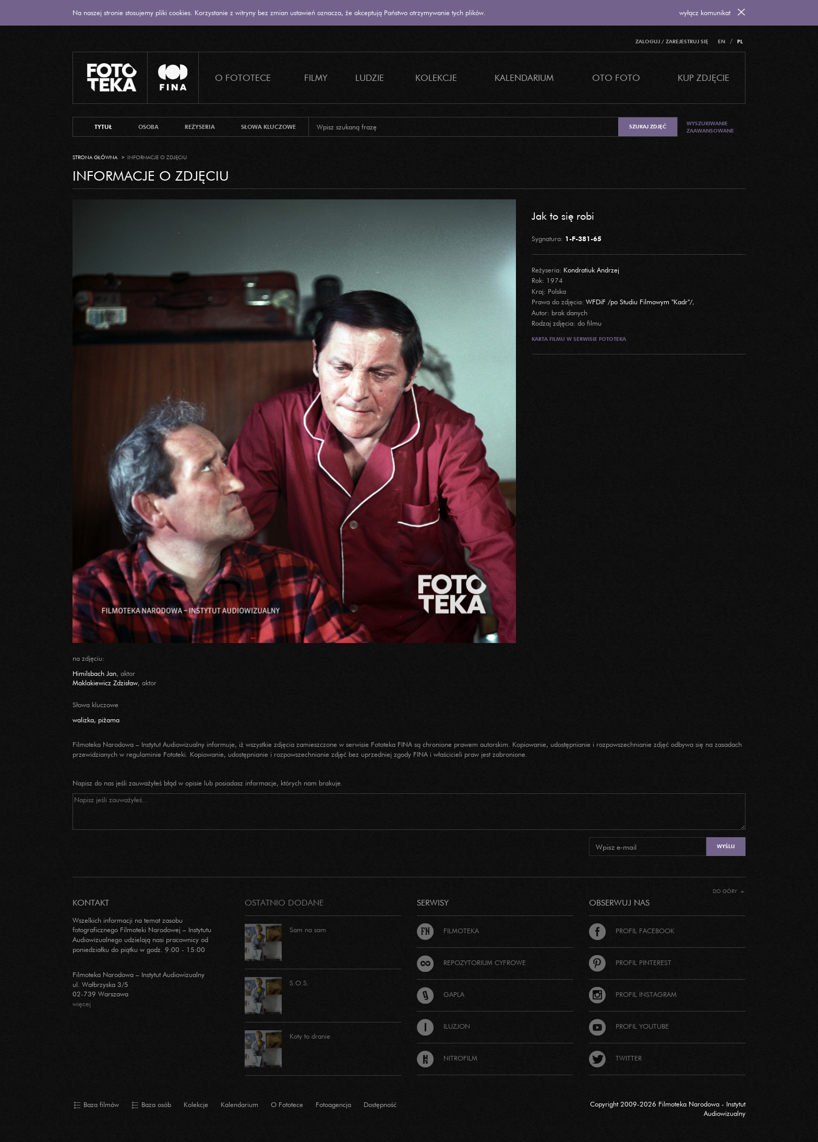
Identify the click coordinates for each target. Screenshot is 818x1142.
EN (721, 41)
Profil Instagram (633, 994)
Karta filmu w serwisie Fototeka (579, 339)
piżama (108, 720)
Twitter (615, 1058)
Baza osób (151, 1105)
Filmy (316, 77)
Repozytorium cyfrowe (471, 962)
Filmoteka (448, 930)
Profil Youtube (629, 1026)
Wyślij (726, 846)
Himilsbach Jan (94, 673)
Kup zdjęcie (703, 77)
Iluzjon (443, 1026)
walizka (83, 720)
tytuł (103, 126)
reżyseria (200, 126)
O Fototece (243, 77)
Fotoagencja (333, 1104)
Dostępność (380, 1104)
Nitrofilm (447, 1058)
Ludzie (369, 77)
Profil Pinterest (630, 962)
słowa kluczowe (268, 126)
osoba (148, 126)
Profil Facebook (632, 930)
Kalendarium (524, 77)
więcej (82, 1004)
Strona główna (95, 157)
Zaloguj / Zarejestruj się (671, 41)
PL (740, 41)
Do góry (728, 891)
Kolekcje (436, 77)
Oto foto (616, 77)
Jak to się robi (563, 215)
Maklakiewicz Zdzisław (105, 683)
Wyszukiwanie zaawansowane (710, 127)
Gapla (440, 994)
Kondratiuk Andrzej (591, 270)
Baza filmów (96, 1105)
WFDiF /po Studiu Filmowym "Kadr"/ (639, 302)
